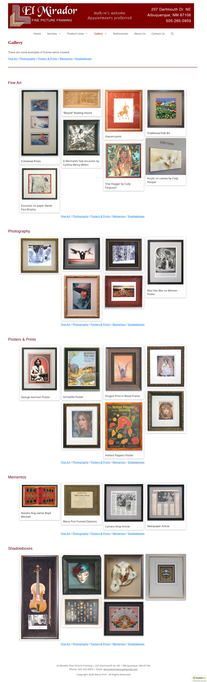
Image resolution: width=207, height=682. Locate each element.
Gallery (102, 34)
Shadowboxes (83, 58)
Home (37, 33)
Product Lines (79, 34)
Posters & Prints (47, 58)
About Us (139, 33)
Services (55, 34)
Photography (28, 58)
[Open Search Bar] (172, 34)
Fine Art (12, 58)
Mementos (66, 58)
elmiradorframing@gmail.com (120, 669)
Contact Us (158, 33)
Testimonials (120, 33)
